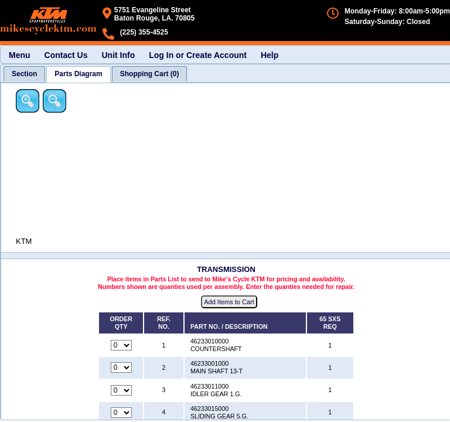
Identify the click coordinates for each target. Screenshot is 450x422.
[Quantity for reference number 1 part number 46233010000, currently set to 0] (121, 345)
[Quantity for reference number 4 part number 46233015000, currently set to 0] (121, 412)
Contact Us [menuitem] (66, 55)
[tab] (24, 73)
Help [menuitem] (269, 55)
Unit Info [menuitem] (118, 55)
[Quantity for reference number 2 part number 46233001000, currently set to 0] (121, 367)
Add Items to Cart (229, 301)
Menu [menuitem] (19, 55)
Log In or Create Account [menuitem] (198, 55)
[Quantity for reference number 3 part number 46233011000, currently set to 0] (121, 390)
